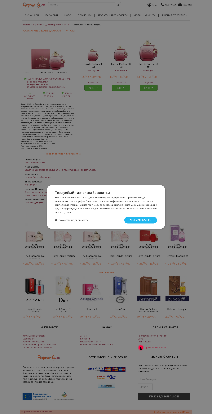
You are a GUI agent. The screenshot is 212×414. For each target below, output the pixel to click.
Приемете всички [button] (140, 220)
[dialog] (106, 207)
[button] (71, 220)
